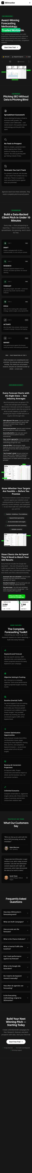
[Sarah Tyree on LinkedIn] (27, 878)
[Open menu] (30, 3)
